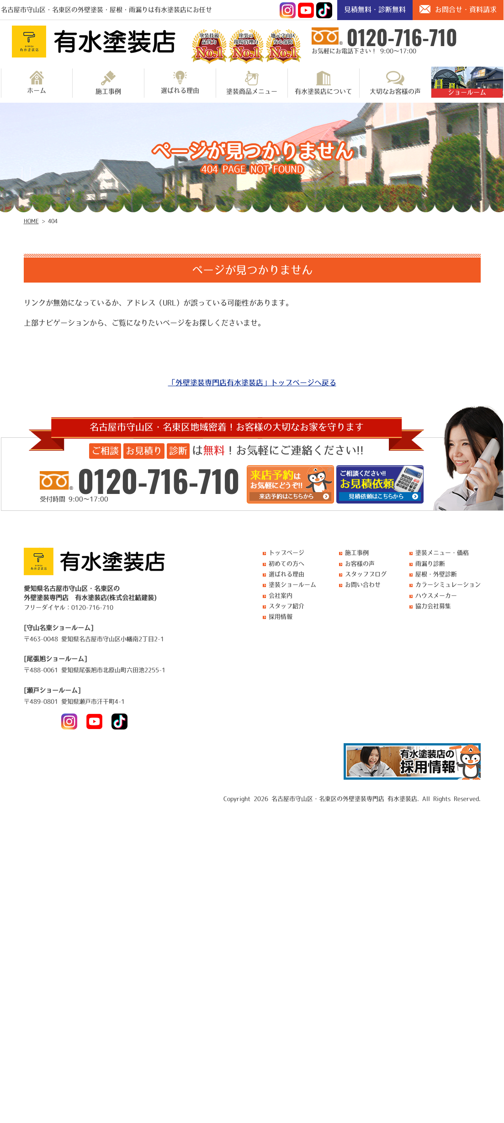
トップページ (286, 553)
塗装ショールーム (292, 585)
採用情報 (280, 616)
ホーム (36, 82)
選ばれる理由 (180, 82)
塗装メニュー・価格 (442, 553)
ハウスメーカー (436, 595)
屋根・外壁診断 (436, 574)
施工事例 (108, 82)
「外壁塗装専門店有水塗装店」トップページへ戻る (252, 382)
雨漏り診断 (430, 564)
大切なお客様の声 (395, 82)
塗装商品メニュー (251, 82)
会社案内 (280, 595)
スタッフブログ (366, 574)
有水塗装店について (323, 82)
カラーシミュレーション (448, 585)
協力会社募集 (433, 606)
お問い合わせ (363, 585)
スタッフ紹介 (286, 606)
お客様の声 (360, 564)
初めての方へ (286, 564)
